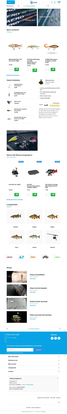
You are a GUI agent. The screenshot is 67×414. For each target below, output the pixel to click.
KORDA (57, 258)
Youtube (59, 339)
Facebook (52, 339)
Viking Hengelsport (36, 408)
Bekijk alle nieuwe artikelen (15, 200)
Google (43, 412)
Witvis (52, 220)
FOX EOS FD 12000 (14, 185)
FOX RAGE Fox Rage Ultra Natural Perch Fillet (51, 187)
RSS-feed (52, 398)
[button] (9, 25)
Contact (47, 84)
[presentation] (19, 7)
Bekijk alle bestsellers (13, 76)
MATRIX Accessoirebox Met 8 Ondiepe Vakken (33, 187)
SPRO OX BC (17, 102)
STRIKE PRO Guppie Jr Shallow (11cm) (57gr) (51, 62)
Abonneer (38, 351)
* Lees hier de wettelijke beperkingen (15, 353)
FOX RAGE (45, 258)
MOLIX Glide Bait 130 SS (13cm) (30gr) (15, 61)
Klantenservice (10, 7)
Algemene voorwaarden (43, 398)
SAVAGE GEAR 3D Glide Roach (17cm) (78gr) (20, 119)
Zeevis (34, 240)
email (15, 338)
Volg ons (54, 336)
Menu (10, 2)
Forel (17, 240)
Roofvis (16, 220)
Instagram (55, 339)
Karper (34, 220)
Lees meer (33, 279)
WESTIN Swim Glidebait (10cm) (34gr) (20, 111)
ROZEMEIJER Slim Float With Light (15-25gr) (20, 94)
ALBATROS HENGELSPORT (9, 258)
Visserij (52, 240)
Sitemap (58, 398)
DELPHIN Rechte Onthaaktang (18, 86)
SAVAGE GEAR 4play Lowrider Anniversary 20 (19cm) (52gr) (33, 62)
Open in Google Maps (27, 385)
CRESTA (21, 258)
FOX (33, 258)
